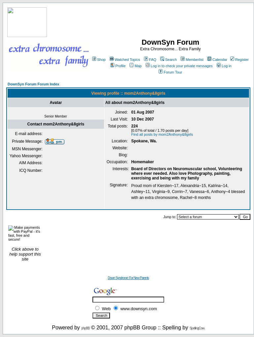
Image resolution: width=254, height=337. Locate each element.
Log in (224, 66)
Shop (99, 60)
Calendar (217, 60)
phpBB (85, 328)
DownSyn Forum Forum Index (33, 84)
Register (239, 60)
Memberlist (192, 60)
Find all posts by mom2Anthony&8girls (162, 134)
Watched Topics (125, 60)
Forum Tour (170, 72)
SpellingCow (197, 328)
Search (168, 60)
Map (135, 66)
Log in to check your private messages (179, 66)
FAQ (150, 60)
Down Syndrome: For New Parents (128, 278)
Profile (118, 66)
